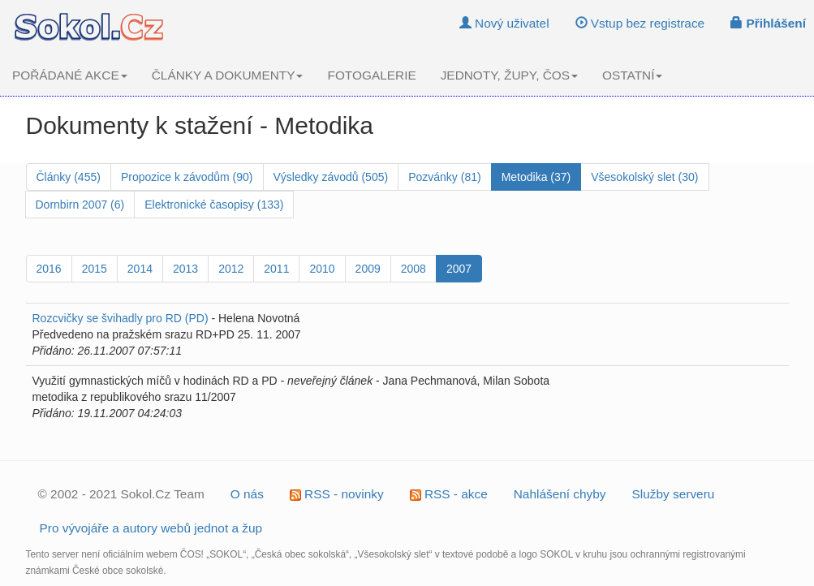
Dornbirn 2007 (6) (80, 204)
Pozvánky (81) (444, 176)
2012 (230, 268)
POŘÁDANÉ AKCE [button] (69, 75)
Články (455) (69, 176)
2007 (459, 268)
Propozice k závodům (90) (187, 176)
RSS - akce (449, 494)
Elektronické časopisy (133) (213, 204)
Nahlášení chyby (560, 494)
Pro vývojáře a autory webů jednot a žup (151, 528)
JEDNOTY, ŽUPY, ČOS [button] (509, 75)
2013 (185, 268)
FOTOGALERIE (371, 75)
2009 (368, 268)
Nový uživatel (504, 23)
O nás (247, 494)
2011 (276, 268)
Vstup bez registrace (640, 23)
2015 (94, 268)
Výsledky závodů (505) (331, 176)
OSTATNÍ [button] (632, 75)
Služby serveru (673, 494)
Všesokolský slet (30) (644, 176)
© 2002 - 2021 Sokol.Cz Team (121, 494)
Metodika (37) (536, 176)
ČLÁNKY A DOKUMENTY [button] (228, 75)
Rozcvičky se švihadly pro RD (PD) (120, 318)
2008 (413, 268)
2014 (140, 268)
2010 (321, 268)
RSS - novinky (337, 494)
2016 (49, 268)
